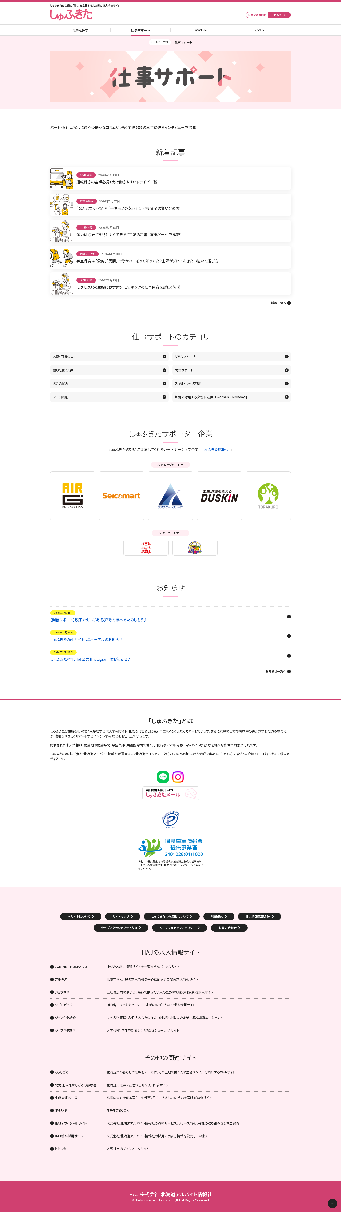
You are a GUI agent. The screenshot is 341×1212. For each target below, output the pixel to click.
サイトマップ (121, 916)
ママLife (201, 30)
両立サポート (184, 370)
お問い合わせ (227, 927)
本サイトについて (79, 916)
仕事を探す (80, 30)
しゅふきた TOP (160, 42)
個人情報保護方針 (258, 916)
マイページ (280, 15)
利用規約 (217, 916)
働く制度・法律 (62, 370)
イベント (261, 30)
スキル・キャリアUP (188, 383)
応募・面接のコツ (64, 356)
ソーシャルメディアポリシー (178, 927)
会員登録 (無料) (257, 15)
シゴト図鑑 (60, 397)
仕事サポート (140, 30)
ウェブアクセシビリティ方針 (119, 927)
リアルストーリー (186, 356)
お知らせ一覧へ (276, 671)
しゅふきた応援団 (215, 449)
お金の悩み (60, 383)
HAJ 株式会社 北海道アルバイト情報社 (170, 1194)
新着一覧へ (278, 303)
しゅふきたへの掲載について (170, 916)
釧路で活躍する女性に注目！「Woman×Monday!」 (211, 397)
